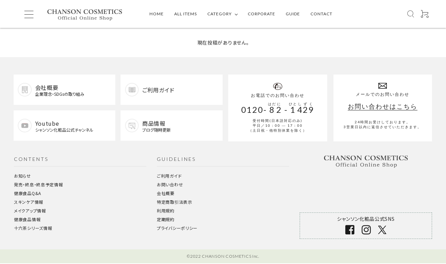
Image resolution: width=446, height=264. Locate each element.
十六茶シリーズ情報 (33, 229)
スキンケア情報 (28, 202)
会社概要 (166, 194)
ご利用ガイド (169, 176)
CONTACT (321, 13)
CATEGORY (219, 13)
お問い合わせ (170, 185)
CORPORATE (261, 13)
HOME (156, 13)
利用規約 (166, 211)
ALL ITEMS (185, 13)
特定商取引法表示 (174, 202)
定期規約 (166, 220)
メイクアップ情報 (30, 211)
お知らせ (22, 176)
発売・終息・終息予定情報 (38, 185)
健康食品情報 (27, 220)
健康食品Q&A (27, 194)
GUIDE (293, 13)
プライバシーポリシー (177, 229)
